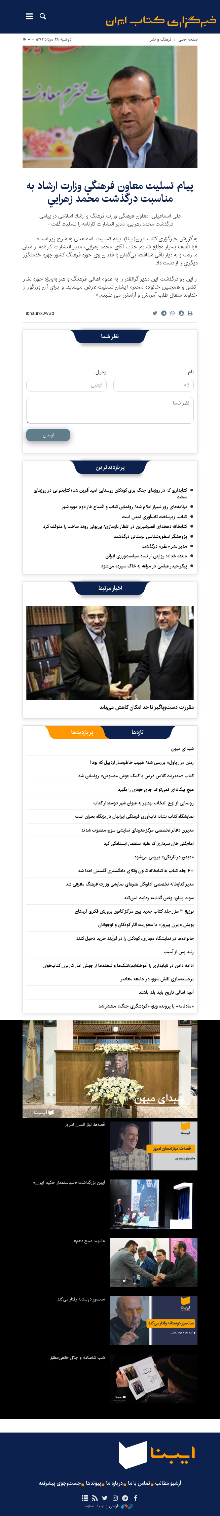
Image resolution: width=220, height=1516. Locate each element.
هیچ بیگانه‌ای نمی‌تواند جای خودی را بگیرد (156, 789)
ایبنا (161, 22)
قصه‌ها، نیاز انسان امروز (85, 1124)
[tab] (138, 732)
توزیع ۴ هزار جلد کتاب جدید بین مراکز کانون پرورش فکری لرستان (134, 911)
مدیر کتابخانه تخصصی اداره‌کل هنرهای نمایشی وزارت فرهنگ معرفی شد (130, 884)
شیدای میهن (182, 748)
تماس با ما (139, 1483)
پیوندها (93, 1483)
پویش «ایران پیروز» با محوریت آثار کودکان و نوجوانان (146, 924)
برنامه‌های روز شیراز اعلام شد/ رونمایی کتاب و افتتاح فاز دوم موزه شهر (124, 506)
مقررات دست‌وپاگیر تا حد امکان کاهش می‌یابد (147, 707)
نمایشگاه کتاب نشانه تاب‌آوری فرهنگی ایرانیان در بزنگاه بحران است (134, 816)
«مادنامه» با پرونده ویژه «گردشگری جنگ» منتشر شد (146, 1006)
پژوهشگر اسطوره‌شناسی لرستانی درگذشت (150, 536)
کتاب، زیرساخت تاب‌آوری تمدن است (154, 517)
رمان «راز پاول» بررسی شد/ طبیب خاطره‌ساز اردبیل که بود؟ (141, 762)
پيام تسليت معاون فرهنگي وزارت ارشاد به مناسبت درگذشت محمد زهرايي (110, 192)
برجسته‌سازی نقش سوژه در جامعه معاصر (157, 979)
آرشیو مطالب (168, 1483)
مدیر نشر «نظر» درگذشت (164, 546)
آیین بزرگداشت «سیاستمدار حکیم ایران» (69, 1182)
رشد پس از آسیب (179, 952)
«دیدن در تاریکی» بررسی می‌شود (164, 857)
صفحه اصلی (187, 39)
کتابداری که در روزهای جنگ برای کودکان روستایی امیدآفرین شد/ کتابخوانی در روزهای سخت (110, 494)
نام (191, 372)
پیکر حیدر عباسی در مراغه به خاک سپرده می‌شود (144, 566)
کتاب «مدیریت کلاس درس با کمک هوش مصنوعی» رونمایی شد (136, 776)
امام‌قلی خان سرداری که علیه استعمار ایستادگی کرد (149, 843)
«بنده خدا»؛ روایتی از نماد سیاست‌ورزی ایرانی (146, 556)
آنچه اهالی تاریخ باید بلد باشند (166, 992)
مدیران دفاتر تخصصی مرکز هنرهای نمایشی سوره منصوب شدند (137, 830)
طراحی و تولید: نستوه (109, 1506)
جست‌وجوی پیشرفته (60, 1483)
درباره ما (114, 1483)
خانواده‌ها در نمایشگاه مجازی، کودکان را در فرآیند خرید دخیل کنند (135, 938)
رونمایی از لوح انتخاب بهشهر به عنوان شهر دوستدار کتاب (144, 803)
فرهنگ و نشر (160, 39)
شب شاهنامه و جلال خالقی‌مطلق (77, 1357)
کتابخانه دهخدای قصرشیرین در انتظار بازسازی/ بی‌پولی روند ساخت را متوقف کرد (115, 526)
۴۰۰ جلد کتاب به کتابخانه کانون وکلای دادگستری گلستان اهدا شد (136, 870)
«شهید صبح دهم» (89, 1241)
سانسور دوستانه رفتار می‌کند (81, 1299)
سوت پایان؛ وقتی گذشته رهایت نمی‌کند (159, 898)
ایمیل (101, 372)
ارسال (48, 434)
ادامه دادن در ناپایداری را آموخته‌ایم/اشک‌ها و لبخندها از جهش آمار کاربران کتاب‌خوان (118, 965)
